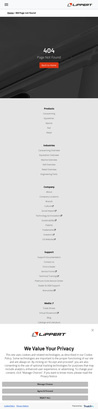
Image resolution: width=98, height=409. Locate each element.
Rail (49, 127)
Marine (49, 123)
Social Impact (48, 210)
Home (10, 12)
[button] (92, 330)
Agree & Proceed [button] (45, 391)
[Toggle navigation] (6, 4)
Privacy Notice (22, 406)
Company (49, 186)
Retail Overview (49, 169)
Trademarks (48, 229)
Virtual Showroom (48, 312)
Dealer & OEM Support (49, 285)
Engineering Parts (49, 174)
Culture (48, 206)
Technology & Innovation (48, 215)
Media (48, 303)
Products (49, 108)
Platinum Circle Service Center (49, 280)
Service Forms (48, 271)
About (49, 191)
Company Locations (49, 196)
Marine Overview (49, 159)
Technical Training (48, 276)
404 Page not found (26, 12)
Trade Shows (49, 308)
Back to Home (49, 65)
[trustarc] (88, 406)
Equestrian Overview (49, 155)
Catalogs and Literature (49, 322)
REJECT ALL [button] (45, 397)
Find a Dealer (49, 266)
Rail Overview (49, 164)
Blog (49, 317)
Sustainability (48, 220)
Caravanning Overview (49, 150)
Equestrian (49, 118)
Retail (49, 132)
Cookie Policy (9, 406)
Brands (49, 201)
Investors (48, 234)
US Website (48, 239)
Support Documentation (49, 257)
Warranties (48, 290)
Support (49, 252)
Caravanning (49, 113)
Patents (49, 225)
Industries (49, 145)
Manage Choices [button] (45, 384)
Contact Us (49, 261)
